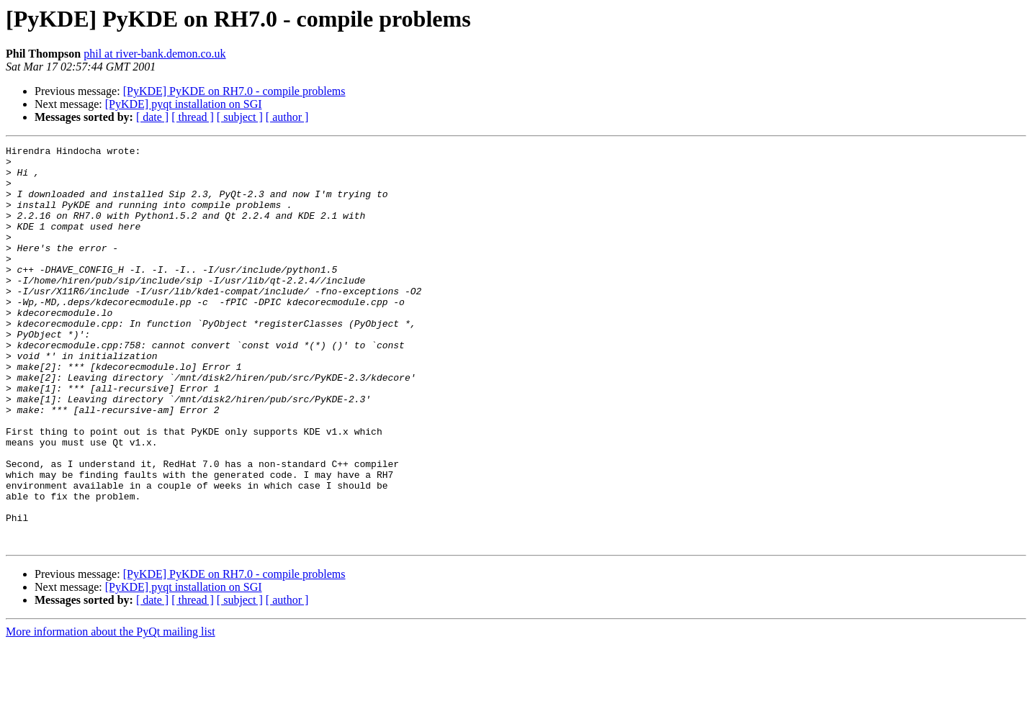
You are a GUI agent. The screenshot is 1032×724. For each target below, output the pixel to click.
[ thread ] (192, 117)
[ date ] (152, 117)
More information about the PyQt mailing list (110, 711)
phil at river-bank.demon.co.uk (154, 53)
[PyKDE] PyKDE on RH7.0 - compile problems (234, 91)
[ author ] (287, 117)
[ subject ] (240, 117)
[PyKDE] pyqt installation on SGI (183, 104)
